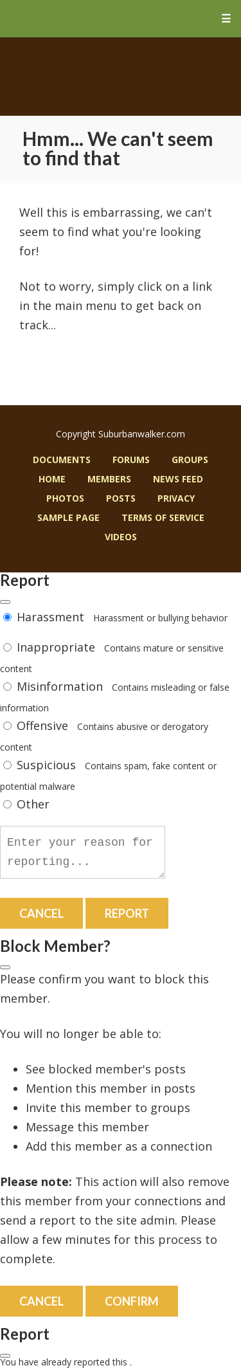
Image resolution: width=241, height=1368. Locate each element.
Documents (62, 459)
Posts (121, 498)
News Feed (178, 479)
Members (109, 479)
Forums (131, 459)
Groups (190, 459)
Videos (121, 537)
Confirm (132, 1301)
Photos (65, 498)
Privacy (176, 498)
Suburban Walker (120, 76)
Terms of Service (162, 517)
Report (127, 913)
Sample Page (68, 517)
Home (52, 479)
